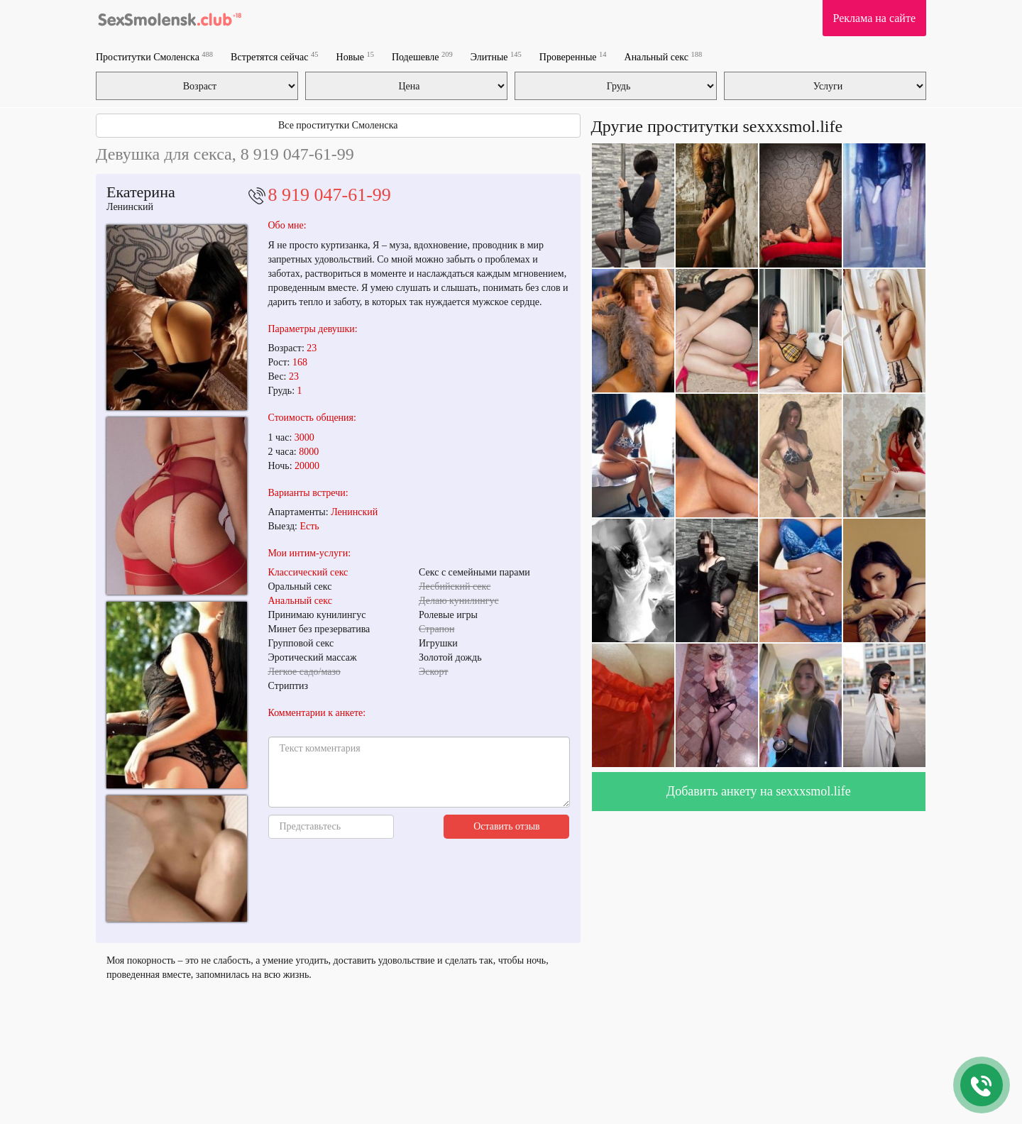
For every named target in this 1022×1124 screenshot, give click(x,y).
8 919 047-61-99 (329, 194)
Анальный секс (664, 56)
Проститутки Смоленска (154, 56)
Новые (355, 56)
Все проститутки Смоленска (338, 125)
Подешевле (422, 56)
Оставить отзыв (506, 826)
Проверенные (573, 56)
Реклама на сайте (874, 18)
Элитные (496, 56)
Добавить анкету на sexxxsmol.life (758, 791)
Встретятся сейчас (274, 56)
